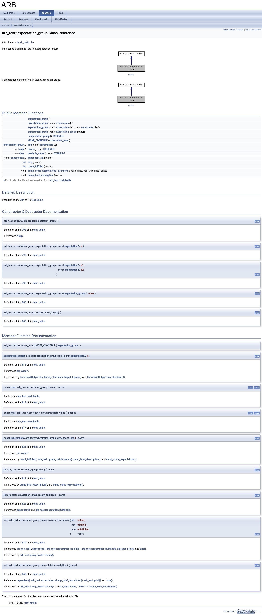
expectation (62, 123)
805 (24, 321)
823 (24, 503)
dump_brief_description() (87, 459)
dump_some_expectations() (121, 459)
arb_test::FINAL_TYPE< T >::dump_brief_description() (88, 586)
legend (131, 74)
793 (24, 255)
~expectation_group (39, 136)
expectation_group (22, 25)
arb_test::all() (24, 548)
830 (24, 542)
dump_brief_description (40, 175)
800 (24, 302)
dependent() (23, 510)
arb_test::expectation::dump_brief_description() (57, 580)
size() (143, 548)
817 (24, 427)
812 (24, 364)
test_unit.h (25, 42)
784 (22, 200)
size (30, 162)
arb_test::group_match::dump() (55, 459)
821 (24, 446)
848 (24, 574)
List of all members (253, 30)
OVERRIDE (58, 136)
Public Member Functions (233, 30)
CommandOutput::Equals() (66, 377)
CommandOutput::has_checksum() (106, 377)
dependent (33, 157)
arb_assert (22, 371)
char (21, 149)
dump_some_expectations (42, 170)
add (30, 144)
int (42, 157)
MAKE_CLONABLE (38, 140)
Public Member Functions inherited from (37, 180)
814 (24, 402)
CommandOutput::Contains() (35, 377)
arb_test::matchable (60, 180)
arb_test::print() (125, 548)
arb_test (5, 25)
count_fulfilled (35, 166)
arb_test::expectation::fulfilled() (53, 510)
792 (24, 229)
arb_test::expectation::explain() (64, 548)
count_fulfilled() (28, 459)
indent (64, 170)
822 (24, 478)
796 (24, 283)
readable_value (36, 153)
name (31, 149)
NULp (20, 236)
